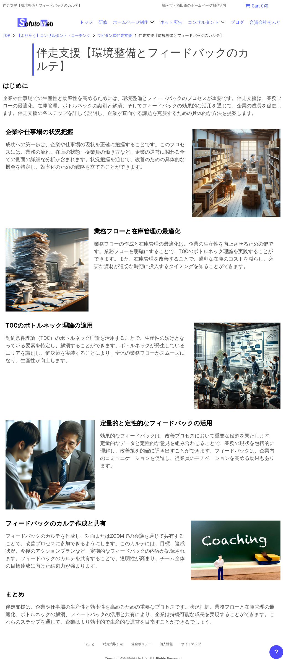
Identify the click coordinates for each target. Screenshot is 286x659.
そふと (78, 644)
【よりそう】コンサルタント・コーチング (53, 35)
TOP (6, 35)
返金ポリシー (141, 644)
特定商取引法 (106, 644)
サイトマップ (202, 644)
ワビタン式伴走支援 (114, 35)
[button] (133, 22)
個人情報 (171, 644)
